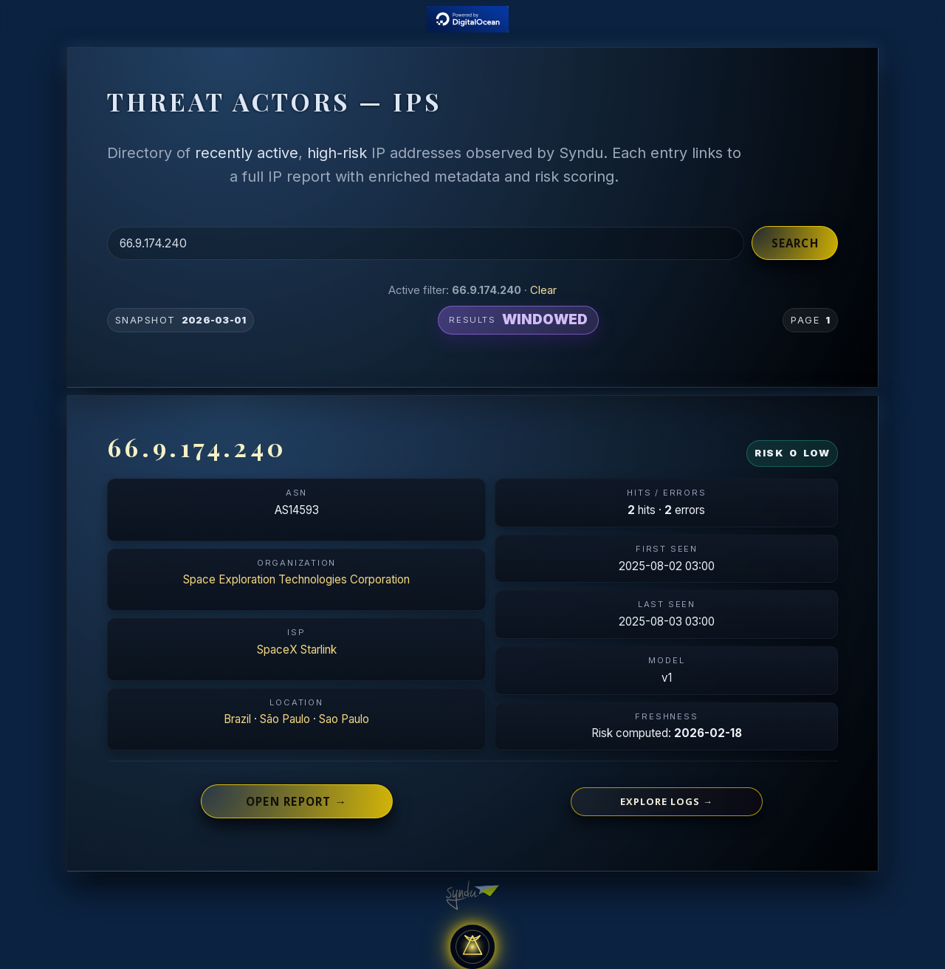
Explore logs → (666, 801)
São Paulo (285, 719)
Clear (543, 290)
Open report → (296, 801)
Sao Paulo (344, 719)
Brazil (237, 719)
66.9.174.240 (197, 447)
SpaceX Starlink (297, 650)
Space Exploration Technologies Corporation (296, 579)
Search (795, 243)
